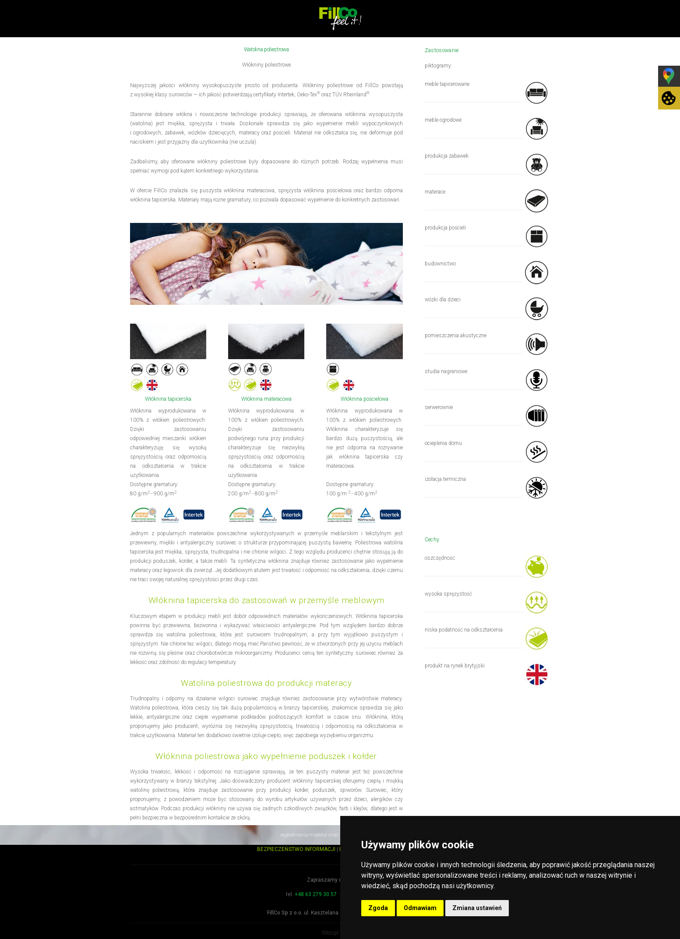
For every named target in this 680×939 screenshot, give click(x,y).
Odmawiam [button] (420, 907)
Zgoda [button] (378, 907)
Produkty (375, 53)
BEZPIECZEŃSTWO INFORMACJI (296, 849)
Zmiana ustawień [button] (477, 907)
